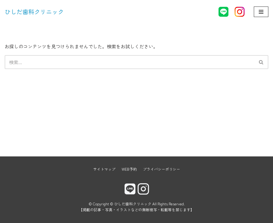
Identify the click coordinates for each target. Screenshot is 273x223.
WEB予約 (129, 169)
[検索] (129, 62)
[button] (261, 62)
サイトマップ (104, 169)
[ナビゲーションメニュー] (261, 12)
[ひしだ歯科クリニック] (34, 11)
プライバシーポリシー (161, 169)
